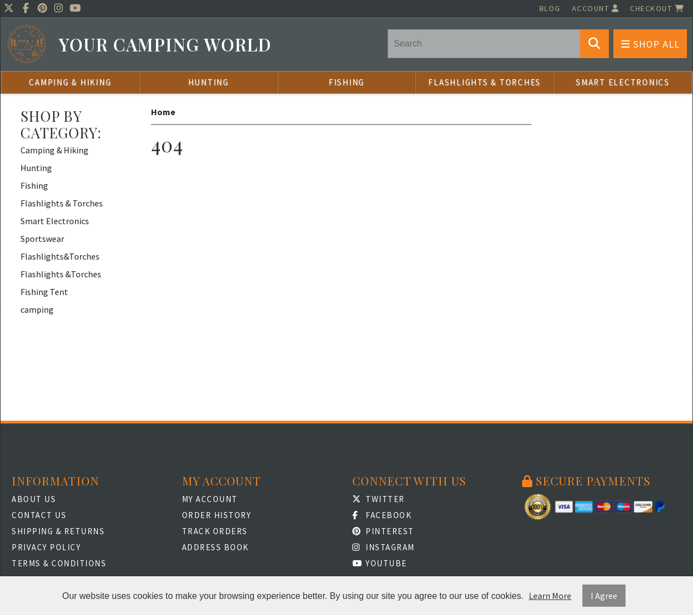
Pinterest (383, 531)
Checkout (657, 8)
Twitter (378, 499)
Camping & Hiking (70, 82)
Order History (217, 515)
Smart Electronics (623, 82)
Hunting (208, 82)
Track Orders (215, 531)
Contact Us (39, 515)
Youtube (379, 563)
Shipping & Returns (58, 531)
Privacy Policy (46, 547)
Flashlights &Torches (60, 274)
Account (595, 8)
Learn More (550, 595)
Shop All (650, 44)
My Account (210, 499)
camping (37, 309)
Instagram (383, 547)
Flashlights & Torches (484, 82)
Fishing (346, 82)
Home (163, 111)
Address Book (215, 547)
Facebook (382, 515)
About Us (34, 499)
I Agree (604, 595)
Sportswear (42, 238)
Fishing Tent (44, 291)
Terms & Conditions (59, 563)
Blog (550, 8)
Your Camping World (165, 44)
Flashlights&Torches (60, 256)
